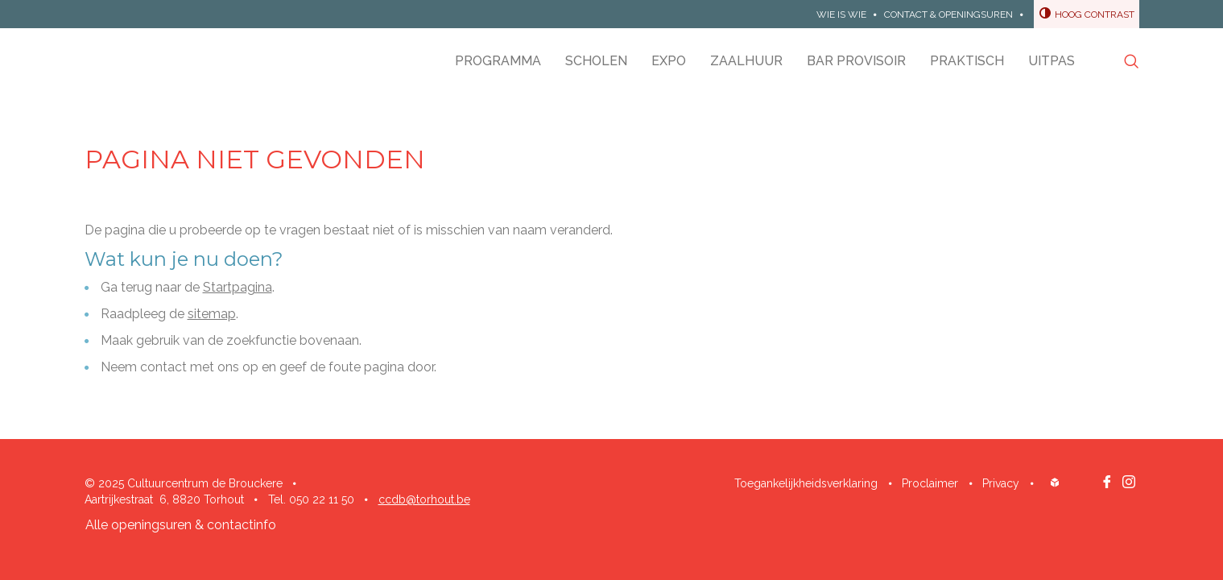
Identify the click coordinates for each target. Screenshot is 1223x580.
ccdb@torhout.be (424, 499)
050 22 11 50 (321, 499)
